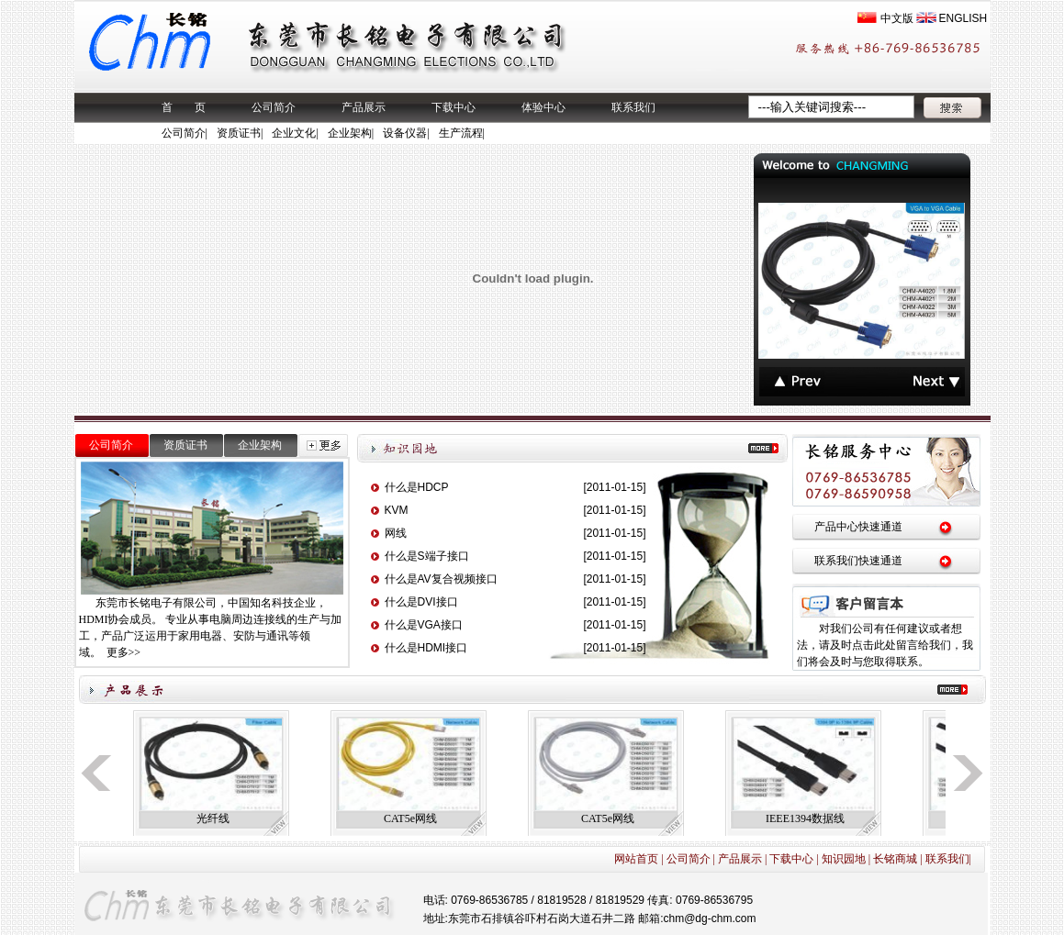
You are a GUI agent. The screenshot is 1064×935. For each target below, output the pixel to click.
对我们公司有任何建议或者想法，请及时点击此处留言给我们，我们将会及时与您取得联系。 (885, 645)
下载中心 (453, 107)
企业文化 (294, 133)
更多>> (123, 652)
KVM (397, 510)
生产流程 (461, 133)
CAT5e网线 (410, 818)
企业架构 (350, 133)
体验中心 (543, 107)
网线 (396, 533)
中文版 (896, 18)
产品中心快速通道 (858, 526)
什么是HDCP (417, 487)
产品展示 (364, 107)
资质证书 (239, 133)
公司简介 (274, 107)
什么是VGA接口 (424, 624)
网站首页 (636, 858)
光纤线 (213, 818)
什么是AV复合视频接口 (441, 579)
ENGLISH (963, 18)
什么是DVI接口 (421, 602)
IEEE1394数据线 (805, 818)
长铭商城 (895, 858)
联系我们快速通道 (858, 560)
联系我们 (633, 107)
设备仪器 (405, 133)
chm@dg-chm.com (710, 918)
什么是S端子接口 (427, 556)
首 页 (184, 107)
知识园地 (844, 858)
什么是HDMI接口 (426, 647)
